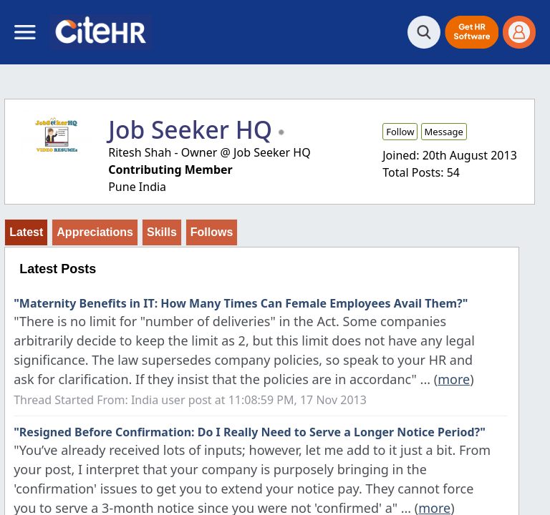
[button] (471, 32)
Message (444, 131)
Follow (400, 131)
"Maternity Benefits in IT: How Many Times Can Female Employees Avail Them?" (241, 303)
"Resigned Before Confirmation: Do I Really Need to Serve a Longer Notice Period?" (250, 432)
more (454, 379)
